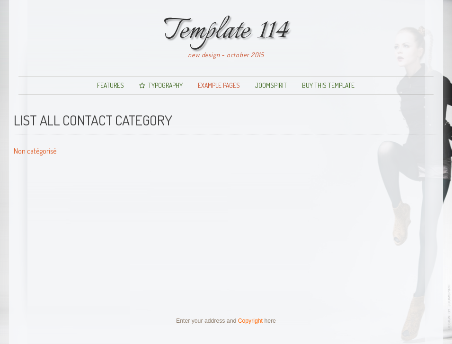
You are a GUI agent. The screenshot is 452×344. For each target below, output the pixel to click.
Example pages (219, 85)
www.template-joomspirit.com (450, 307)
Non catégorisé (35, 150)
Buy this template (328, 85)
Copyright (250, 321)
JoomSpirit (271, 85)
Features (110, 85)
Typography (165, 85)
